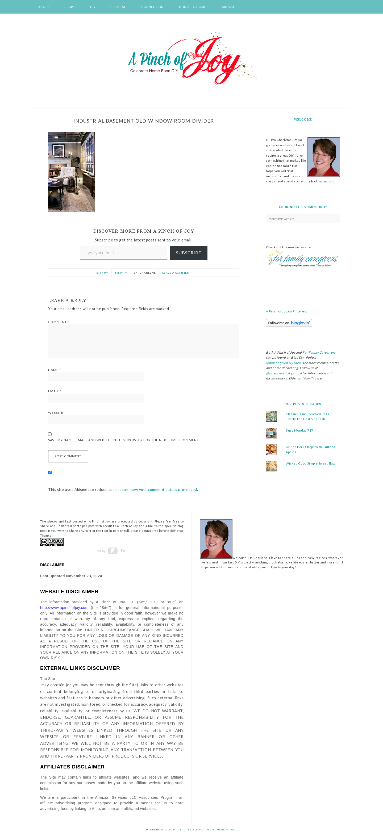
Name (54, 370)
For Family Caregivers (319, 352)
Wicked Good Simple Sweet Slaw (310, 463)
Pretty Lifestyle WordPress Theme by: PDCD (205, 829)
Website (55, 413)
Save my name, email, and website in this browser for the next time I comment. (124, 440)
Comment (58, 322)
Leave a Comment (176, 272)
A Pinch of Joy (191, 58)
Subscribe (188, 252)
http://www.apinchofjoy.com (64, 607)
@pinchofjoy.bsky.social (284, 363)
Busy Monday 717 (299, 430)
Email (54, 391)
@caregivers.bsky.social (284, 373)
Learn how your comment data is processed (158, 489)
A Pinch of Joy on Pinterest (286, 311)
